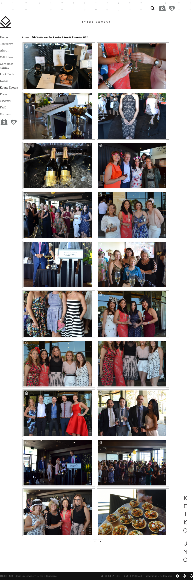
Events (25, 36)
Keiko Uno (5, 22)
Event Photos (9, 87)
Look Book (7, 74)
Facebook (177, 576)
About (4, 50)
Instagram (184, 576)
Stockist (5, 100)
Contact (5, 114)
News (4, 80)
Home (4, 37)
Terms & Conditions (46, 576)
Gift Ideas (6, 57)
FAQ (3, 107)
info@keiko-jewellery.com (159, 576)
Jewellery (6, 43)
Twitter (191, 576)
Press (3, 94)
